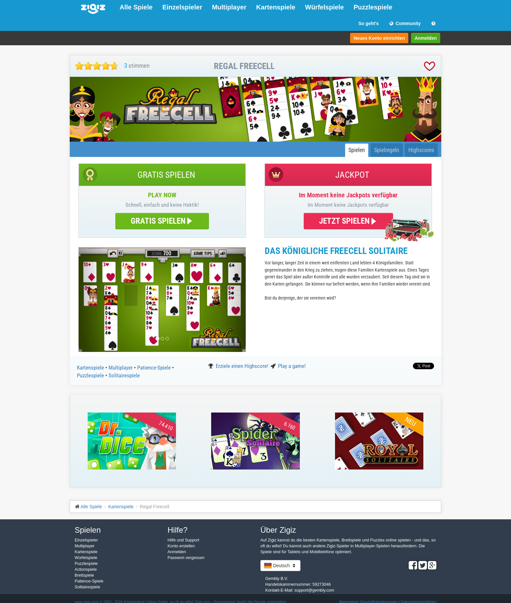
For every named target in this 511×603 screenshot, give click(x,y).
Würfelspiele (324, 7)
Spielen (356, 150)
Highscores (421, 150)
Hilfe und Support (183, 540)
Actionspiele (86, 569)
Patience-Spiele (154, 367)
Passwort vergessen (186, 557)
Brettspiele (84, 575)
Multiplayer (229, 7)
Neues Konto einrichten (379, 38)
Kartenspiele (275, 7)
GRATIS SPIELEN (162, 221)
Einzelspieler (182, 7)
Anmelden (426, 38)
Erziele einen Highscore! (243, 366)
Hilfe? (177, 530)
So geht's (368, 23)
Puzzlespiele (373, 7)
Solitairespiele (124, 375)
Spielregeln (386, 150)
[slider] (97, 66)
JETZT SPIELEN (348, 221)
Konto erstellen (181, 546)
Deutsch (280, 565)
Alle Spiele (136, 7)
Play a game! (292, 366)
